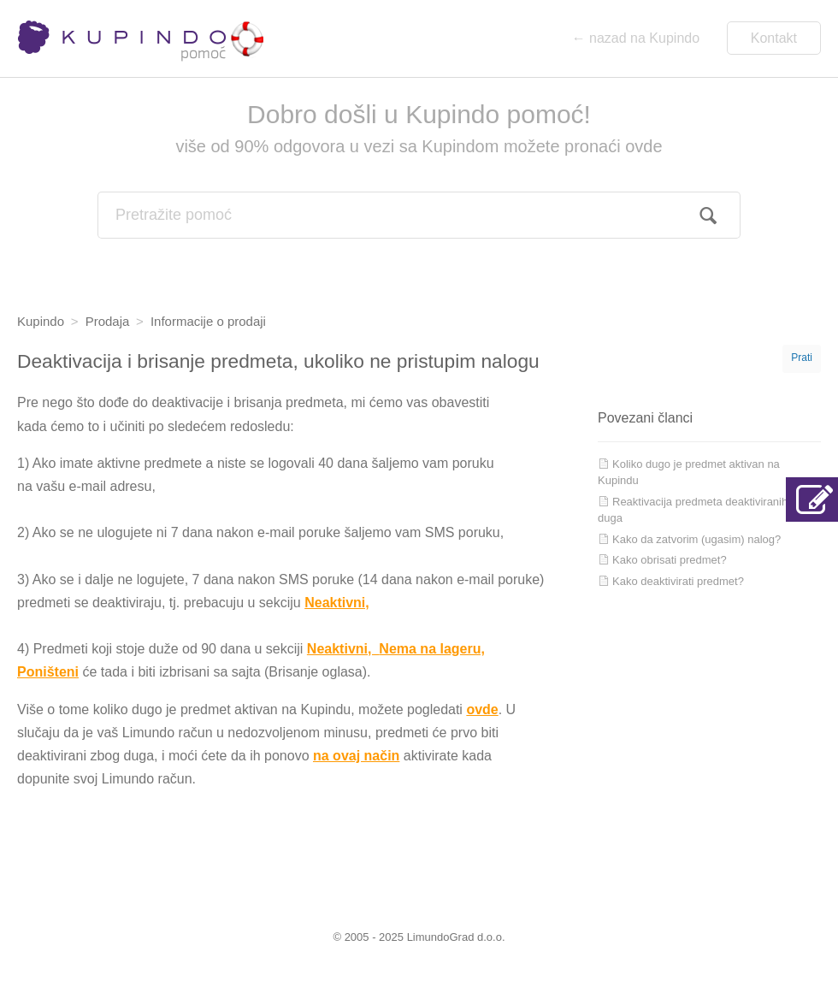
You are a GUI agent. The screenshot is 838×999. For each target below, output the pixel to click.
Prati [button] (801, 358)
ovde (482, 709)
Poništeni (48, 672)
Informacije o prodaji (208, 321)
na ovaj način (356, 755)
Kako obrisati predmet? (669, 559)
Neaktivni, (336, 602)
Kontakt (774, 38)
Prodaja (108, 321)
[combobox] (419, 215)
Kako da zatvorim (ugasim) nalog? (696, 539)
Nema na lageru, (432, 648)
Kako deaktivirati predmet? (678, 581)
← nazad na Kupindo (635, 38)
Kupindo (40, 321)
